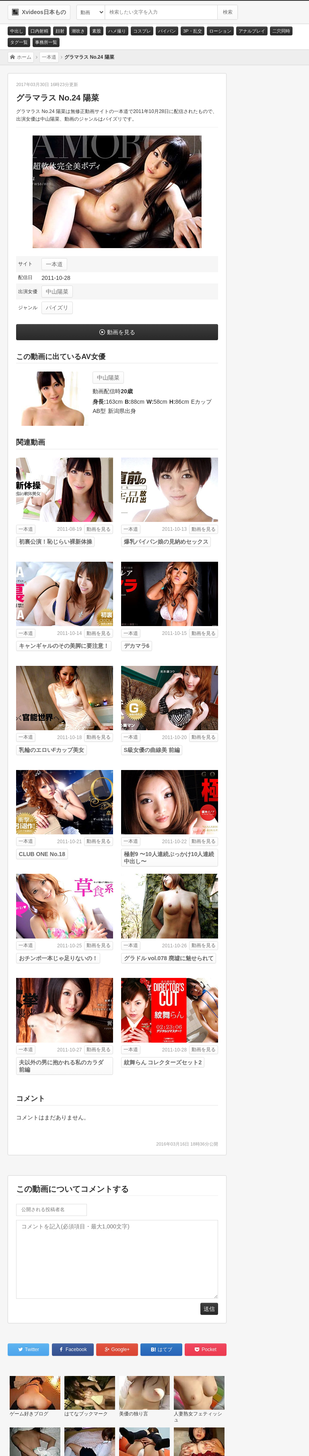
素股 (96, 31)
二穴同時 (281, 31)
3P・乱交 (192, 31)
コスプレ (142, 31)
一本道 (54, 264)
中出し (16, 31)
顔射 (60, 31)
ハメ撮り (117, 31)
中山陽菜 (57, 291)
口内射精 (39, 31)
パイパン (167, 31)
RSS (120, 1440)
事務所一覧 (46, 42)
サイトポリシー (81, 1440)
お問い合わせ (33, 1440)
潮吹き (78, 31)
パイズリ (57, 307)
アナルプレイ (252, 31)
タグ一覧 (19, 42)
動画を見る (121, 332)
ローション (220, 31)
